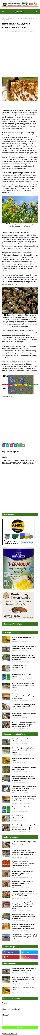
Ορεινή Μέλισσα (9, 31)
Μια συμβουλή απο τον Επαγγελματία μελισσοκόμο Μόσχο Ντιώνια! (24, 647)
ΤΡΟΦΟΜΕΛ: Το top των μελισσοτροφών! (20, 667)
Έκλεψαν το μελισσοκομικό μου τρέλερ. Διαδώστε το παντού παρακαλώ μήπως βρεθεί (25, 937)
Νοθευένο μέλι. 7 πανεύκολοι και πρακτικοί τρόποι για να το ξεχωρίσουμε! (22, 873)
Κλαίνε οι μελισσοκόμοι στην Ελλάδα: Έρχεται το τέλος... (24, 714)
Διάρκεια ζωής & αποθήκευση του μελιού (23, 638)
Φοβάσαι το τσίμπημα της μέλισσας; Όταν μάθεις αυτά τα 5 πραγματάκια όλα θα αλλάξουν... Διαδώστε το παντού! (23, 905)
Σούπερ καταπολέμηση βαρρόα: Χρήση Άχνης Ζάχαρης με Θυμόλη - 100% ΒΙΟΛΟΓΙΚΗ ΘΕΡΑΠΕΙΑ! (25, 789)
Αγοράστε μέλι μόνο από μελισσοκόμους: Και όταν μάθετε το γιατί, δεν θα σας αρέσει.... (23, 863)
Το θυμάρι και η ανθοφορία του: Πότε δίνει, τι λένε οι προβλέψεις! (23, 705)
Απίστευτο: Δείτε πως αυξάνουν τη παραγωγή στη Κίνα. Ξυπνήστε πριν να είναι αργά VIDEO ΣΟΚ (25, 894)
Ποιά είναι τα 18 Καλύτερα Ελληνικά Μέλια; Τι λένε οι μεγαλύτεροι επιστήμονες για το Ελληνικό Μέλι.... (24, 926)
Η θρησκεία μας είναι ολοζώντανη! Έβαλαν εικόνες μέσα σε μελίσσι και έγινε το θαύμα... (23, 657)
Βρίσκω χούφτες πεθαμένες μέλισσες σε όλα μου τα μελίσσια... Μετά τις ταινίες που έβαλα (24, 696)
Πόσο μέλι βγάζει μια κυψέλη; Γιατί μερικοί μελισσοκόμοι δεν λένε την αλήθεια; (23, 686)
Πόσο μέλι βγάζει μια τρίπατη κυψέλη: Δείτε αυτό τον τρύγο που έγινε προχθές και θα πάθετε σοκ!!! (24, 724)
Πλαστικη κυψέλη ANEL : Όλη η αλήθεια (22, 676)
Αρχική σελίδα (6, 18)
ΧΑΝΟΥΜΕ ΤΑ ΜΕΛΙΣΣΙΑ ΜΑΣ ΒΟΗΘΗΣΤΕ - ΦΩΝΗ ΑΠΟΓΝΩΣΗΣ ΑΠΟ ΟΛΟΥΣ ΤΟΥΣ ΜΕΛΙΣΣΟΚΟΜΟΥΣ (25, 853)
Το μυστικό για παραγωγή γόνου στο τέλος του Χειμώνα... (24, 768)
